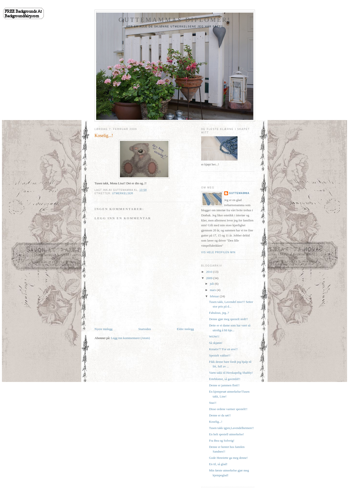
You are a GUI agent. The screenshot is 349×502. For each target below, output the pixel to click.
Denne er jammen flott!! (224, 385)
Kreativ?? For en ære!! (223, 349)
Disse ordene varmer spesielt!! (228, 409)
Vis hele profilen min (218, 252)
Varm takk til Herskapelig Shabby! (231, 372)
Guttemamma (239, 193)
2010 (209, 272)
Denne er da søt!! (220, 415)
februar (215, 296)
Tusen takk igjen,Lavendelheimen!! (231, 428)
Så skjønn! (215, 343)
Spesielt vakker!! (219, 355)
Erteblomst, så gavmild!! (224, 379)
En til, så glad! (218, 464)
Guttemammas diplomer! (175, 19)
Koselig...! (215, 421)
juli (212, 283)
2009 (209, 278)
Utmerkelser (122, 193)
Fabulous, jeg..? (219, 313)
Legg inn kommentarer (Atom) (130, 338)
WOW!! (214, 336)
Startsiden (144, 329)
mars (213, 290)
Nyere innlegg (103, 329)
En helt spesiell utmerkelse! (226, 434)
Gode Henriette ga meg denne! (228, 458)
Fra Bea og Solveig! (221, 440)
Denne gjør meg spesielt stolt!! (228, 319)
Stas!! (212, 403)
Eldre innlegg (185, 329)
